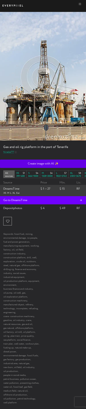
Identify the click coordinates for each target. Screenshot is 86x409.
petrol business (11, 379)
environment (9, 285)
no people (32, 238)
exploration (9, 261)
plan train (15, 336)
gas (23, 292)
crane (28, 320)
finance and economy (25, 269)
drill (29, 257)
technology (9, 308)
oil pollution (9, 398)
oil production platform (15, 281)
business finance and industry (18, 288)
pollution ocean (28, 379)
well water (19, 343)
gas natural (8, 328)
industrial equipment (13, 277)
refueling (33, 308)
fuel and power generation (16, 241)
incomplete (21, 308)
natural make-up (23, 347)
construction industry (14, 253)
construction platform (14, 257)
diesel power (9, 351)
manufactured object (13, 304)
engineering (9, 312)
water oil (7, 386)
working (35, 245)
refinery (29, 304)
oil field (19, 249)
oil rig (6, 336)
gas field (28, 386)
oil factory (8, 332)
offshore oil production (15, 394)
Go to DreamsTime (15, 200)
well (34, 257)
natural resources (12, 324)
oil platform (29, 332)
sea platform (9, 339)
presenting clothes (29, 383)
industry (7, 273)
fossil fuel (19, 234)
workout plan (32, 343)
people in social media (14, 375)
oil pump (7, 292)
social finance (23, 339)
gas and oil (27, 324)
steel (5, 265)
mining (28, 234)
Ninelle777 (8, 152)
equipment (33, 281)
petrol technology (26, 398)
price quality (27, 336)
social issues (19, 273)
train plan (8, 343)
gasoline (7, 320)
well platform (10, 402)
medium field (9, 390)
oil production (10, 371)
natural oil (23, 390)
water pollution (11, 383)
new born (8, 367)
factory (7, 249)
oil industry (19, 320)
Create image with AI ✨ (43, 164)
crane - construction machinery (18, 316)
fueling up (8, 347)
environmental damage (14, 238)
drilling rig (8, 269)
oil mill (18, 332)
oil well (17, 292)
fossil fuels (32, 355)
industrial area (10, 363)
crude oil (20, 261)
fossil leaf (18, 386)
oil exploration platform (15, 296)
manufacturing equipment (16, 245)
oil (13, 249)
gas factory (8, 359)
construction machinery (15, 300)
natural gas (15, 265)
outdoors (31, 261)
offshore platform (30, 265)
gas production (22, 359)
